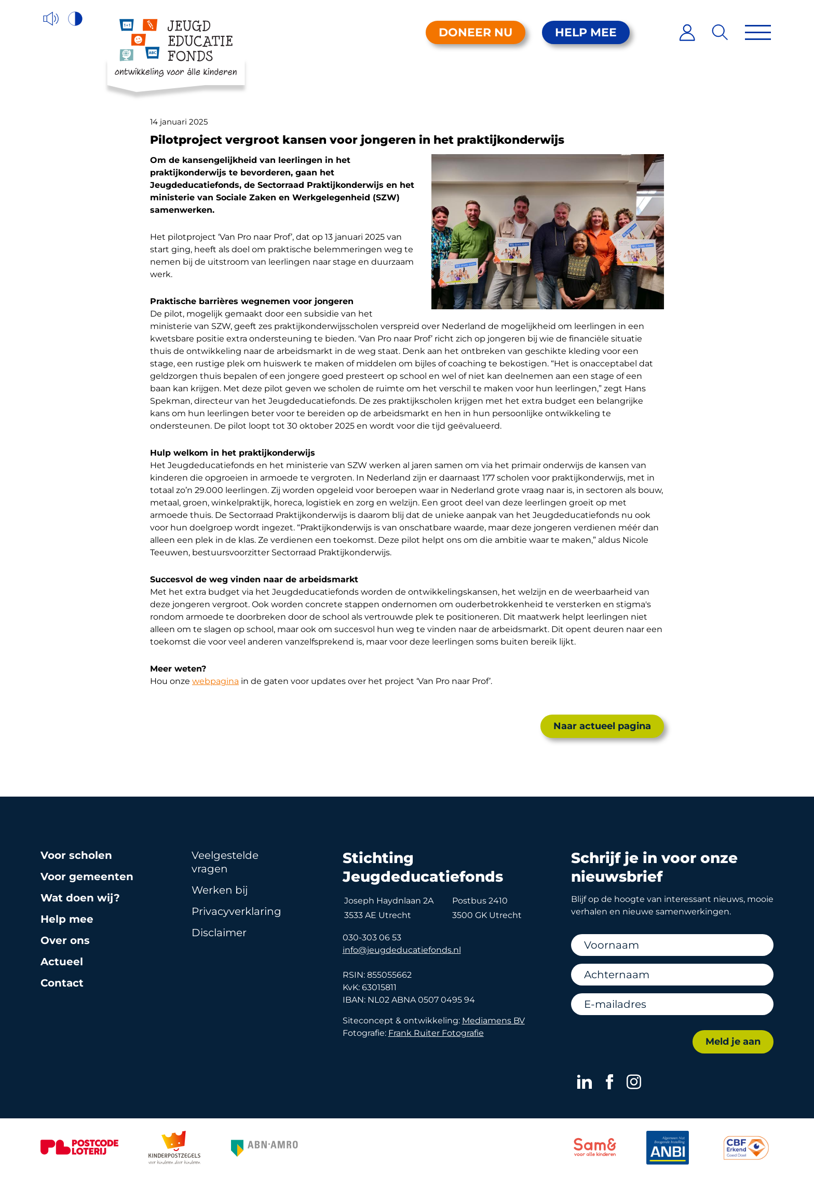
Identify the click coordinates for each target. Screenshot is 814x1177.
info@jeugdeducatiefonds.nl (402, 950)
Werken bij (220, 890)
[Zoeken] (720, 32)
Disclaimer (219, 932)
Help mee (586, 32)
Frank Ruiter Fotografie (436, 1033)
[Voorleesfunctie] (50, 18)
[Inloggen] (687, 32)
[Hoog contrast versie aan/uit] (75, 18)
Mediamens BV (493, 1020)
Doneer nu (475, 32)
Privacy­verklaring (236, 911)
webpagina (215, 681)
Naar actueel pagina (602, 726)
